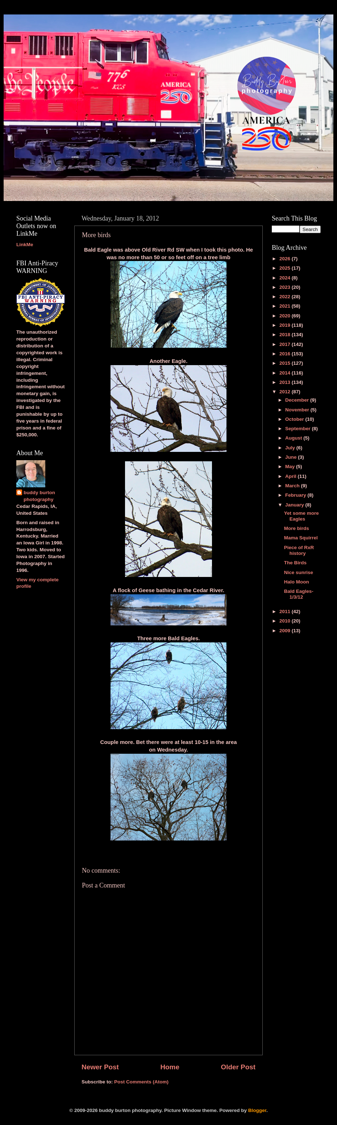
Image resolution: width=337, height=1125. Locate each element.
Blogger (257, 1110)
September (298, 428)
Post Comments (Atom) (141, 1082)
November (298, 409)
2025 (285, 268)
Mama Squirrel (301, 537)
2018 (285, 334)
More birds (296, 528)
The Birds (295, 562)
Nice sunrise (298, 572)
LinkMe (24, 244)
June (291, 457)
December (297, 400)
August (294, 438)
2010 (285, 621)
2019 (285, 325)
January (295, 505)
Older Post (238, 1067)
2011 (285, 611)
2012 (285, 391)
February (296, 495)
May (290, 466)
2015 (285, 363)
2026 (285, 258)
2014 (285, 373)
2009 (285, 630)
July (290, 447)
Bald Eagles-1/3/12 (298, 594)
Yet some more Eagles (301, 516)
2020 (285, 315)
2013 (285, 382)
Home (169, 1067)
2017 (285, 344)
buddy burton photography (39, 496)
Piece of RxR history (299, 550)
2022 (285, 296)
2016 (285, 353)
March (293, 485)
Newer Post (100, 1067)
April (291, 476)
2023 (285, 287)
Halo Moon (296, 582)
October (295, 419)
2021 (285, 306)
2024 (285, 278)
